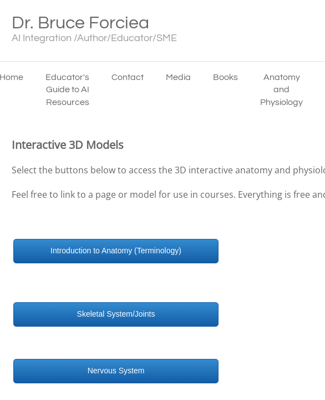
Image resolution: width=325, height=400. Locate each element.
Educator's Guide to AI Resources (67, 90)
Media (178, 77)
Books (225, 77)
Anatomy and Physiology (281, 90)
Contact (127, 77)
